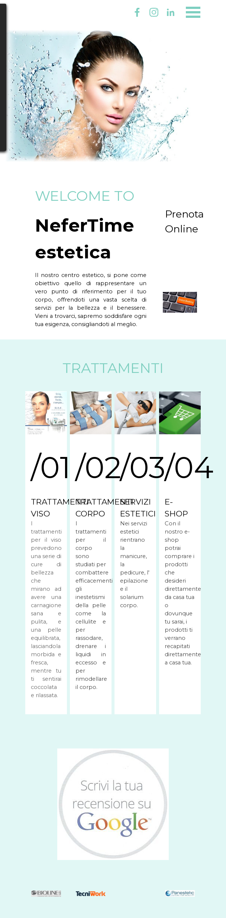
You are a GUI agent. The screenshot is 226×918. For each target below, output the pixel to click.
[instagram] (153, 12)
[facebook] (137, 12)
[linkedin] (170, 12)
